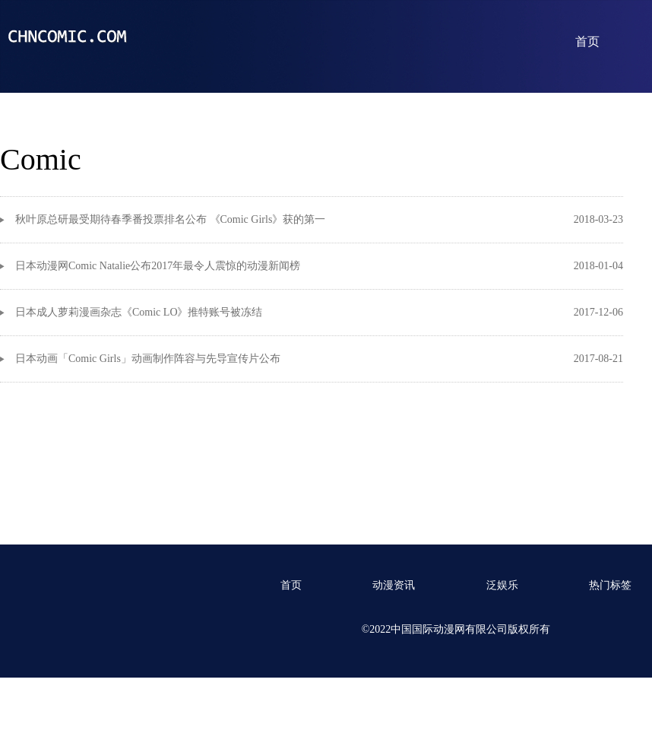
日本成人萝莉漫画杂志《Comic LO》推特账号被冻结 (139, 312)
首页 (587, 41)
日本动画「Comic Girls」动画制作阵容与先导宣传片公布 (147, 358)
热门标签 (610, 585)
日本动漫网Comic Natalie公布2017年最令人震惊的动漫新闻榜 (157, 265)
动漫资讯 (393, 585)
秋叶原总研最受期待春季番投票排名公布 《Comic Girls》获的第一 (170, 219)
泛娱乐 (502, 585)
